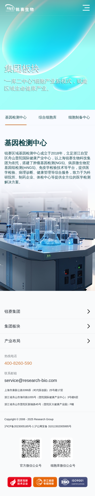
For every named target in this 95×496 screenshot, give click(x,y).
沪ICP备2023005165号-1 (19, 426)
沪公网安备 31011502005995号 (52, 426)
